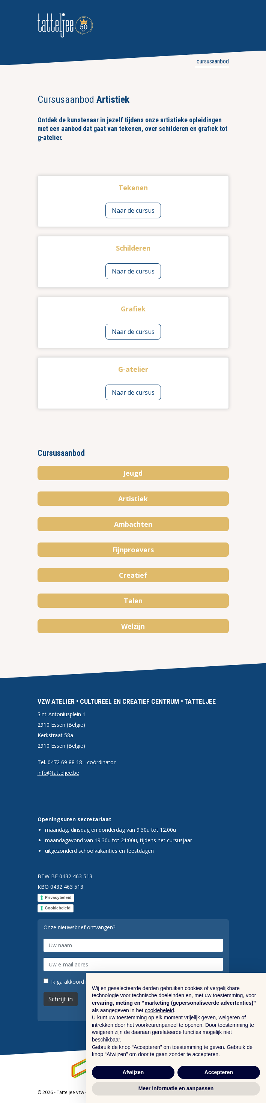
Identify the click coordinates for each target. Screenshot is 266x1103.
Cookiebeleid (58, 908)
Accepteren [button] (218, 1072)
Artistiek (133, 498)
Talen (133, 600)
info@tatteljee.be (58, 772)
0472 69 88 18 (65, 762)
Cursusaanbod (212, 61)
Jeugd (133, 473)
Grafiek (133, 308)
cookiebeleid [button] (159, 1010)
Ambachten (133, 524)
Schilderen (133, 247)
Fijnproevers (133, 549)
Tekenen (133, 187)
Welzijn (133, 626)
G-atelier (133, 369)
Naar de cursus (133, 210)
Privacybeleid (58, 897)
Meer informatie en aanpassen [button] (176, 1088)
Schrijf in (60, 999)
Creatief (133, 575)
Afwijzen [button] (133, 1072)
